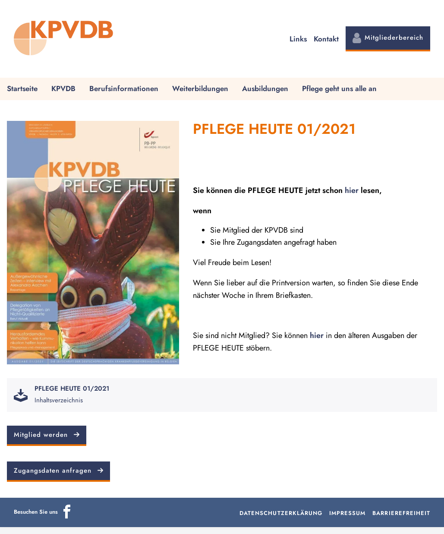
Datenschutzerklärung (280, 513)
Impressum (347, 513)
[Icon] (67, 516)
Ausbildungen (265, 88)
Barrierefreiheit (401, 513)
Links (298, 39)
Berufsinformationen (123, 88)
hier (352, 190)
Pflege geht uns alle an (339, 88)
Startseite (22, 88)
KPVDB (63, 88)
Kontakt (326, 39)
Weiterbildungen (200, 88)
